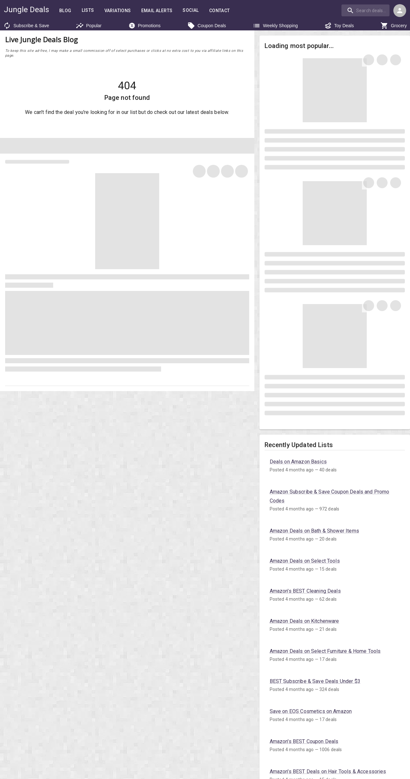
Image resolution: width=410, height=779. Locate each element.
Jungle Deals (26, 9)
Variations (119, 10)
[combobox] (366, 10)
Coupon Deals (206, 25)
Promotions (144, 25)
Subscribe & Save (26, 25)
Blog (65, 10)
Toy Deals (339, 25)
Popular (89, 25)
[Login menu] (399, 10)
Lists (88, 10)
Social (195, 10)
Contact (225, 10)
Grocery (394, 25)
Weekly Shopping (275, 25)
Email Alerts (159, 10)
